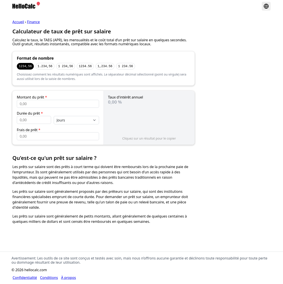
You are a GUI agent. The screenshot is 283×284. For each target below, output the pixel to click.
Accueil (18, 21)
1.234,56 (45, 66)
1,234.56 (105, 66)
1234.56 (85, 66)
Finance (33, 21)
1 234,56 (65, 66)
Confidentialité (25, 277)
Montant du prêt (32, 97)
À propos (68, 277)
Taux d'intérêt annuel (125, 97)
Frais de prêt (28, 130)
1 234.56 (125, 66)
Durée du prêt (30, 113)
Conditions (49, 277)
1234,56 (25, 66)
